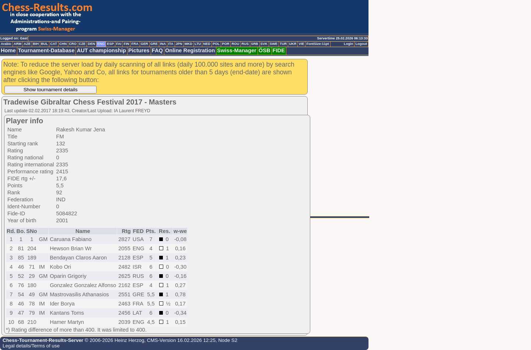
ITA (170, 44)
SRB (254, 44)
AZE (27, 44)
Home (8, 50)
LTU (198, 44)
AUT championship (101, 50)
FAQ (157, 50)
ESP (110, 44)
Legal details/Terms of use (31, 346)
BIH (36, 44)
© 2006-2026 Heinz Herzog (113, 340)
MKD (188, 44)
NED (206, 44)
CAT (53, 44)
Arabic (6, 44)
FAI (119, 44)
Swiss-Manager (236, 50)
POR (225, 44)
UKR (292, 44)
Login (348, 44)
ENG (101, 44)
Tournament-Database (46, 50)
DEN (91, 44)
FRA (134, 44)
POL (216, 44)
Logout (361, 44)
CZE (82, 44)
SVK (264, 44)
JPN (179, 44)
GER (144, 44)
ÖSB (264, 50)
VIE (301, 44)
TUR (283, 44)
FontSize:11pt (317, 44)
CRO (73, 44)
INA (163, 44)
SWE (273, 44)
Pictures (139, 50)
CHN (63, 44)
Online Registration (190, 50)
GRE (154, 44)
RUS (245, 44)
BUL (44, 44)
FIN (126, 44)
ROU (235, 44)
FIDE (279, 50)
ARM (17, 44)
